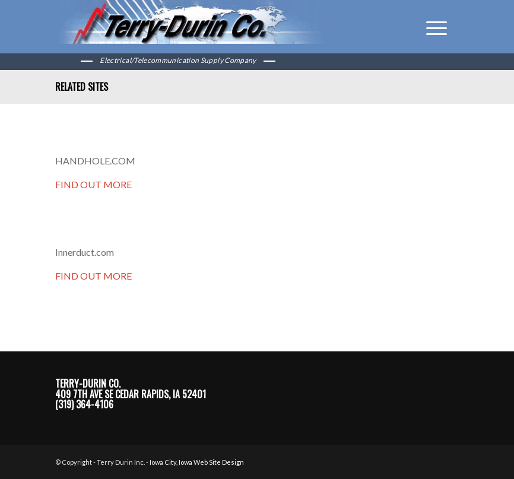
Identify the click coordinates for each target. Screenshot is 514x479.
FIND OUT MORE (93, 184)
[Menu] (430, 26)
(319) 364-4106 (84, 404)
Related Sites (81, 87)
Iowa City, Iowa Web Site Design (197, 462)
